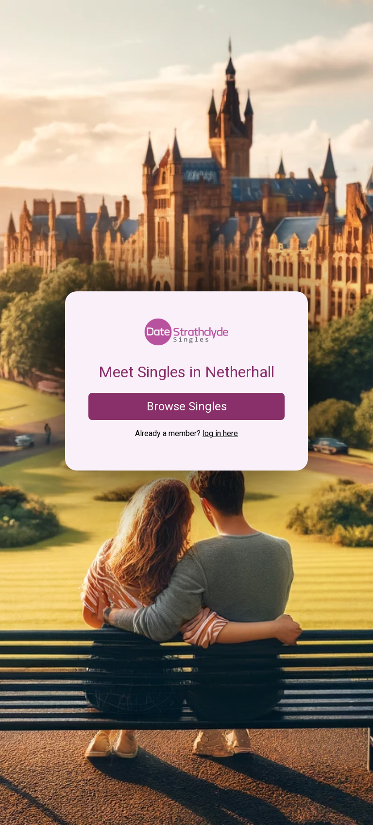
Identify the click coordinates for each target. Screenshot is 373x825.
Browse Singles (187, 406)
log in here (220, 433)
